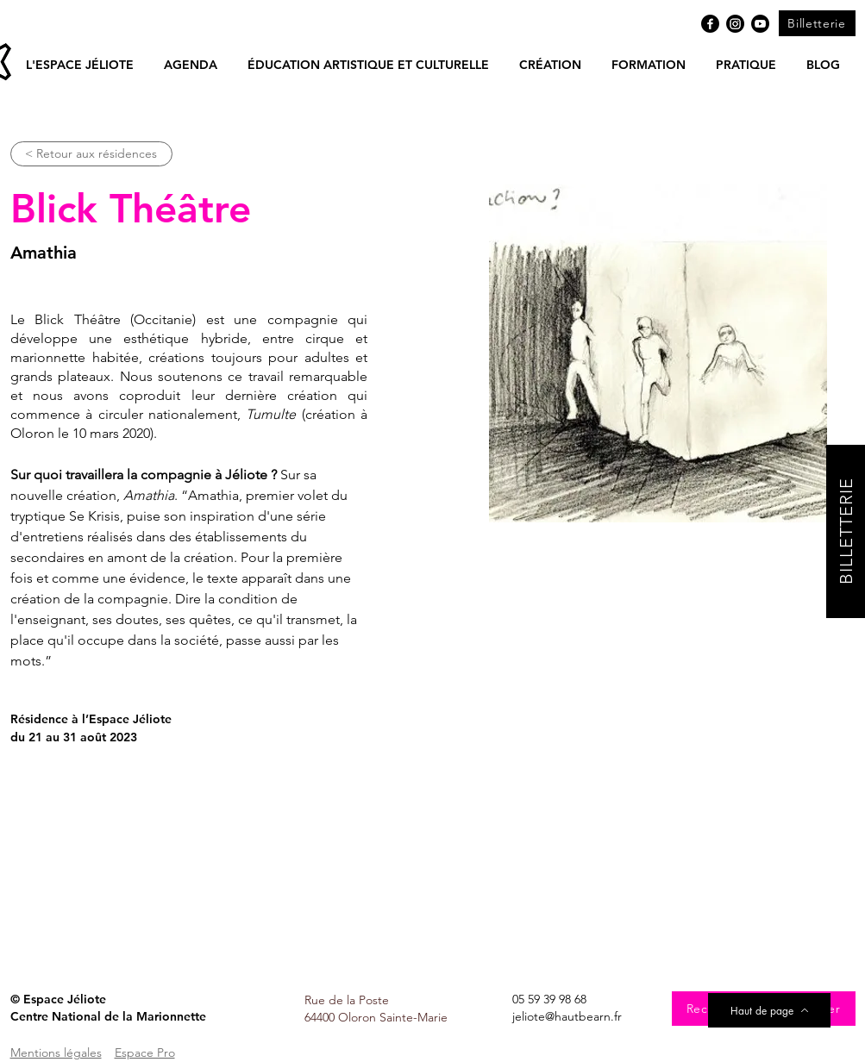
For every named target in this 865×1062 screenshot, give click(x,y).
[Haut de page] (769, 1010)
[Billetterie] (817, 23)
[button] (191, 64)
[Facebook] (710, 24)
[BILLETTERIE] (845, 531)
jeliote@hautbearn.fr (567, 1016)
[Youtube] (760, 24)
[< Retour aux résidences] (91, 153)
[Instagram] (735, 24)
